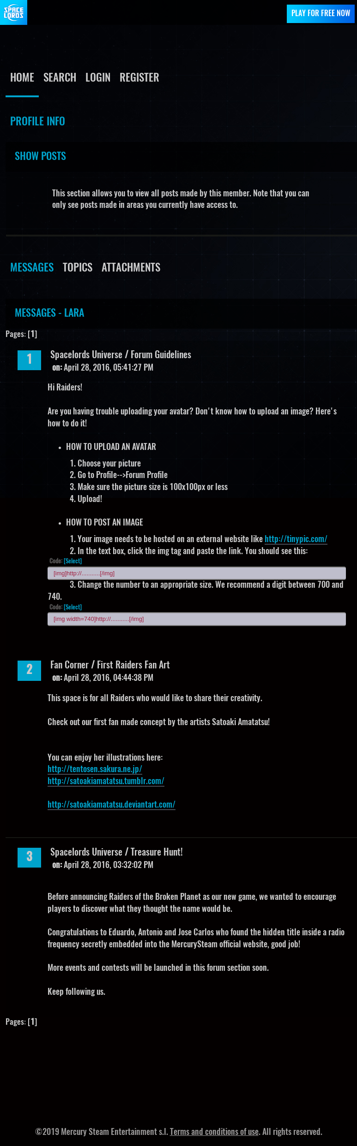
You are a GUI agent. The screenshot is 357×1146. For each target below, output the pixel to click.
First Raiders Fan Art (133, 665)
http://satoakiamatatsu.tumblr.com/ (106, 782)
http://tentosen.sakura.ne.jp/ (95, 770)
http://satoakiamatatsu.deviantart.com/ (111, 805)
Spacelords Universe (86, 355)
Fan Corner (69, 665)
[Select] (73, 562)
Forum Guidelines (161, 355)
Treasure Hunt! (157, 852)
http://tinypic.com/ (296, 540)
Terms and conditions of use (214, 1132)
